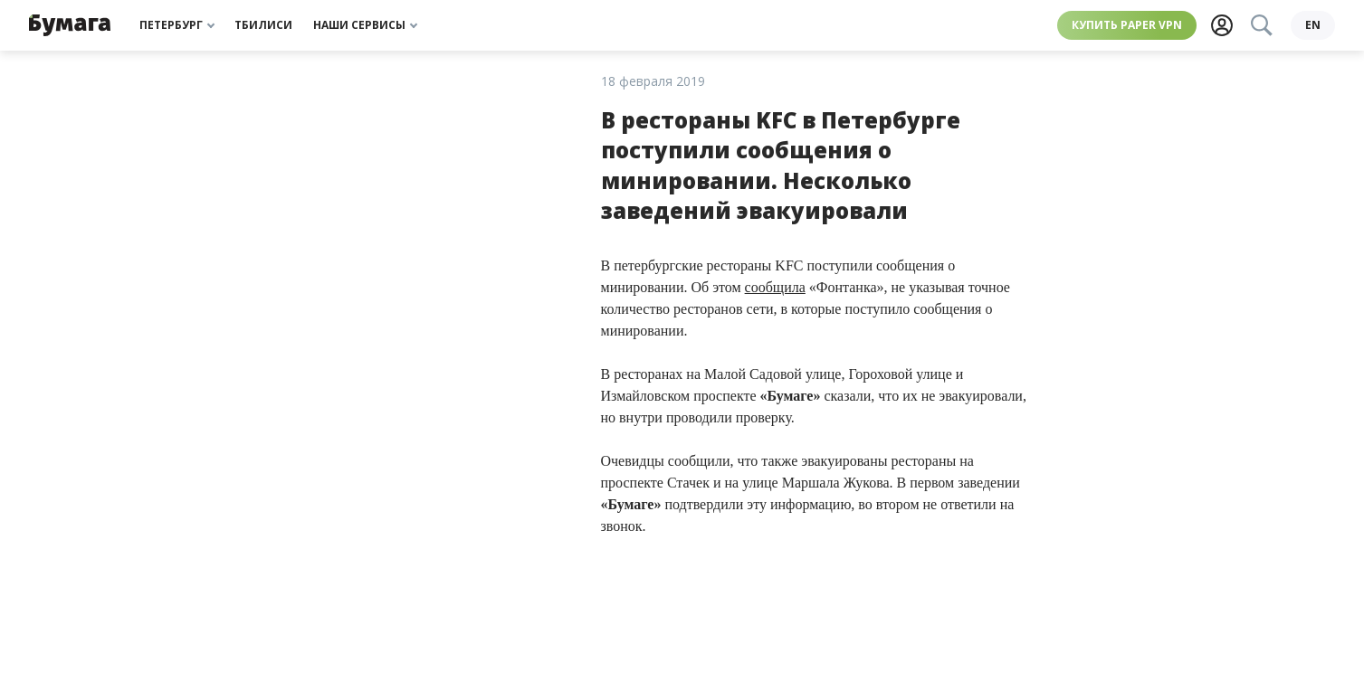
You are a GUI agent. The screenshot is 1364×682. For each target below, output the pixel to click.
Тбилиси (263, 25)
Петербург (176, 25)
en (1313, 25)
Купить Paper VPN (1123, 25)
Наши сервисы (364, 25)
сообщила (775, 287)
